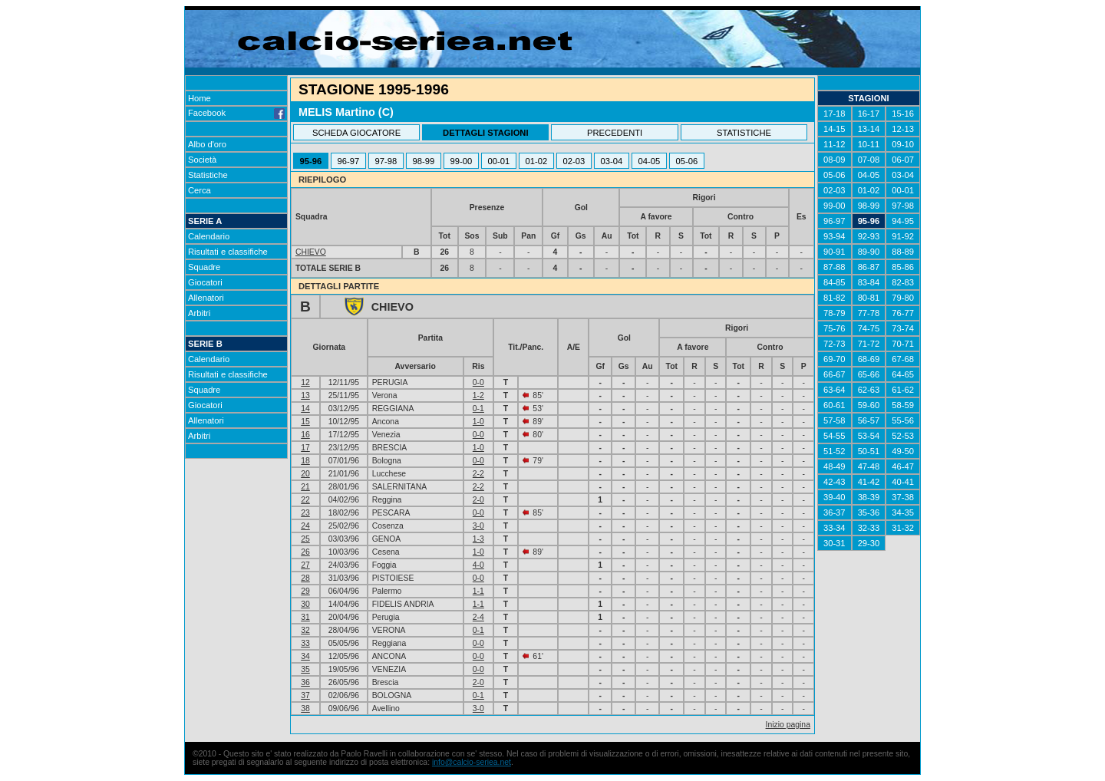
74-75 (869, 328)
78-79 (834, 313)
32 (305, 630)
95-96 (311, 161)
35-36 (869, 512)
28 (305, 578)
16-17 (869, 113)
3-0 (478, 526)
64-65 (903, 374)
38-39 (869, 497)
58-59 (903, 405)
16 (305, 434)
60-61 (834, 405)
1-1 (478, 591)
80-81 (869, 297)
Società (202, 159)
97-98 (386, 161)
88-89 (903, 251)
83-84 (869, 282)
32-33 (869, 527)
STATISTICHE (744, 132)
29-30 (869, 543)
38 (305, 708)
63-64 (834, 389)
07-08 (869, 159)
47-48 (869, 466)
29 (305, 591)
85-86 (903, 267)
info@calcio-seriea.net (471, 762)
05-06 (687, 161)
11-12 (834, 144)
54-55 (834, 435)
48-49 (834, 466)
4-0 (478, 565)
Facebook (236, 112)
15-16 (903, 113)
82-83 (903, 282)
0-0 (478, 382)
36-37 (834, 512)
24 (305, 526)
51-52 (834, 451)
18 (305, 460)
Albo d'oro (207, 144)
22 (305, 500)
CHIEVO (310, 252)
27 (305, 565)
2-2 (478, 474)
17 (305, 447)
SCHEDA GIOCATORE (356, 132)
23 (305, 513)
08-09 (834, 159)
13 (305, 395)
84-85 (834, 282)
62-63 (869, 389)
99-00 (461, 161)
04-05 (649, 161)
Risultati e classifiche (228, 251)
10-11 (869, 144)
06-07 (903, 159)
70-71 (903, 343)
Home (199, 98)
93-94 (834, 236)
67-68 (903, 359)
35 (305, 669)
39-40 (834, 497)
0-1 (478, 408)
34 (305, 656)
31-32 (903, 527)
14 (305, 408)
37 (305, 695)
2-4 (478, 617)
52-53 (903, 435)
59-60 (869, 405)
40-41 (903, 481)
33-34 (834, 527)
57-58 (834, 420)
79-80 (903, 297)
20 (305, 474)
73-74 (903, 328)
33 (305, 643)
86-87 (869, 267)
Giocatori (205, 282)
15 (305, 421)
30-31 (834, 543)
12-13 (903, 128)
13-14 (869, 128)
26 (305, 552)
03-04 (612, 161)
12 (305, 382)
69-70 (834, 359)
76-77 (903, 313)
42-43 (834, 481)
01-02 (537, 161)
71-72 (869, 343)
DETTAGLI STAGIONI (485, 132)
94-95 (903, 221)
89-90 (869, 251)
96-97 (349, 161)
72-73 (834, 343)
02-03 (574, 161)
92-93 (869, 236)
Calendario (208, 236)
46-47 (903, 466)
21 (305, 487)
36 (305, 682)
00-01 (499, 161)
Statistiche (208, 175)
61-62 (903, 389)
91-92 (903, 236)
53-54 (869, 435)
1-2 (478, 395)
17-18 (834, 113)
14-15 (834, 128)
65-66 (869, 374)
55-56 (903, 420)
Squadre (204, 267)
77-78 (869, 313)
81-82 (834, 297)
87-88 (834, 267)
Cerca (199, 190)
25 (305, 539)
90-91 (834, 251)
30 (305, 604)
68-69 (869, 359)
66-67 (834, 374)
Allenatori (206, 297)
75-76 (834, 328)
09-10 (903, 144)
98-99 (424, 161)
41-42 (869, 481)
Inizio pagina (788, 724)
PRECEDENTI (614, 132)
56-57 (869, 420)
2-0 (478, 500)
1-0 (478, 421)
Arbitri (199, 313)
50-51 (869, 451)
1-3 (478, 539)
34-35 (903, 512)
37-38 (903, 497)
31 (305, 617)
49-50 (903, 451)
